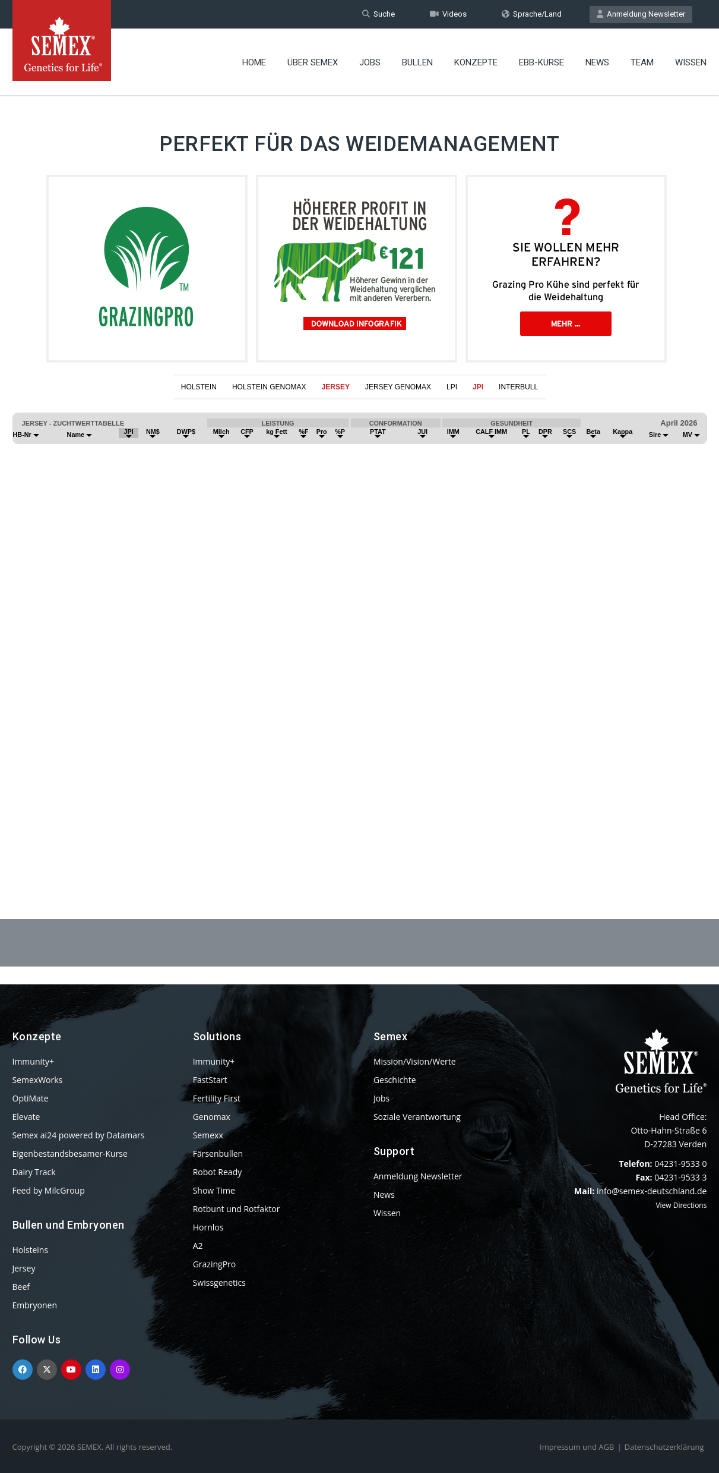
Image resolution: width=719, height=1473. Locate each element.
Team (642, 62)
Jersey (24, 1268)
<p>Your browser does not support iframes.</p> (359, 630)
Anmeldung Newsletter (641, 14)
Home (254, 62)
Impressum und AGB (577, 1446)
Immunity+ (33, 1061)
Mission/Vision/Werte (414, 1061)
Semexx (208, 1135)
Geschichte (394, 1079)
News (597, 62)
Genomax (211, 1116)
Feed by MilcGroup (48, 1190)
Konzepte (476, 62)
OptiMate (30, 1098)
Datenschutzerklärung (664, 1446)
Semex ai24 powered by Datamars (78, 1135)
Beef (21, 1286)
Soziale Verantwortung (417, 1116)
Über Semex (312, 62)
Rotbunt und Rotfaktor (236, 1208)
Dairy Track (34, 1172)
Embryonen (35, 1305)
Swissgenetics (219, 1282)
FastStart (210, 1079)
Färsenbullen (218, 1153)
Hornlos (208, 1227)
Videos (448, 14)
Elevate (26, 1116)
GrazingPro (214, 1264)
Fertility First (216, 1098)
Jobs (370, 62)
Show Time (214, 1190)
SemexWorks (37, 1079)
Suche (378, 14)
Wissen (691, 62)
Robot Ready (217, 1172)
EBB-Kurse (541, 62)
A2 (198, 1245)
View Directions (681, 1205)
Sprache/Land (532, 14)
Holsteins (30, 1249)
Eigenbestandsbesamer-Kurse (70, 1153)
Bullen (417, 62)
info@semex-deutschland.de (652, 1191)
